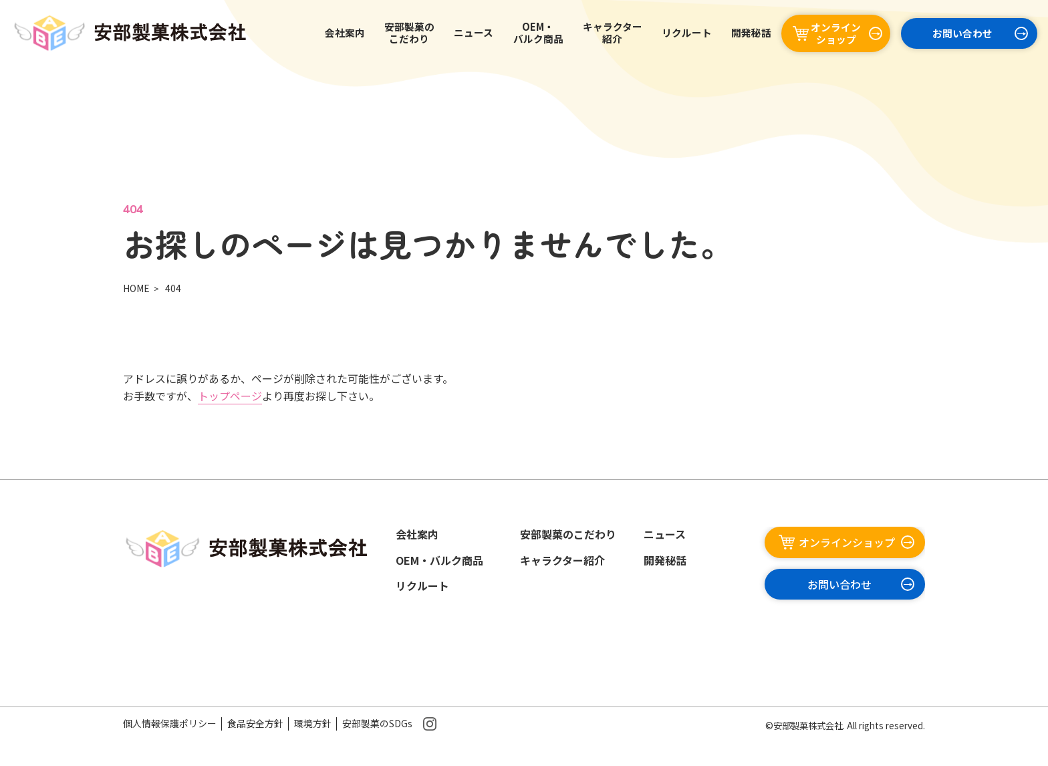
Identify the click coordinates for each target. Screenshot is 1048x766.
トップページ (230, 396)
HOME (136, 288)
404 (173, 288)
